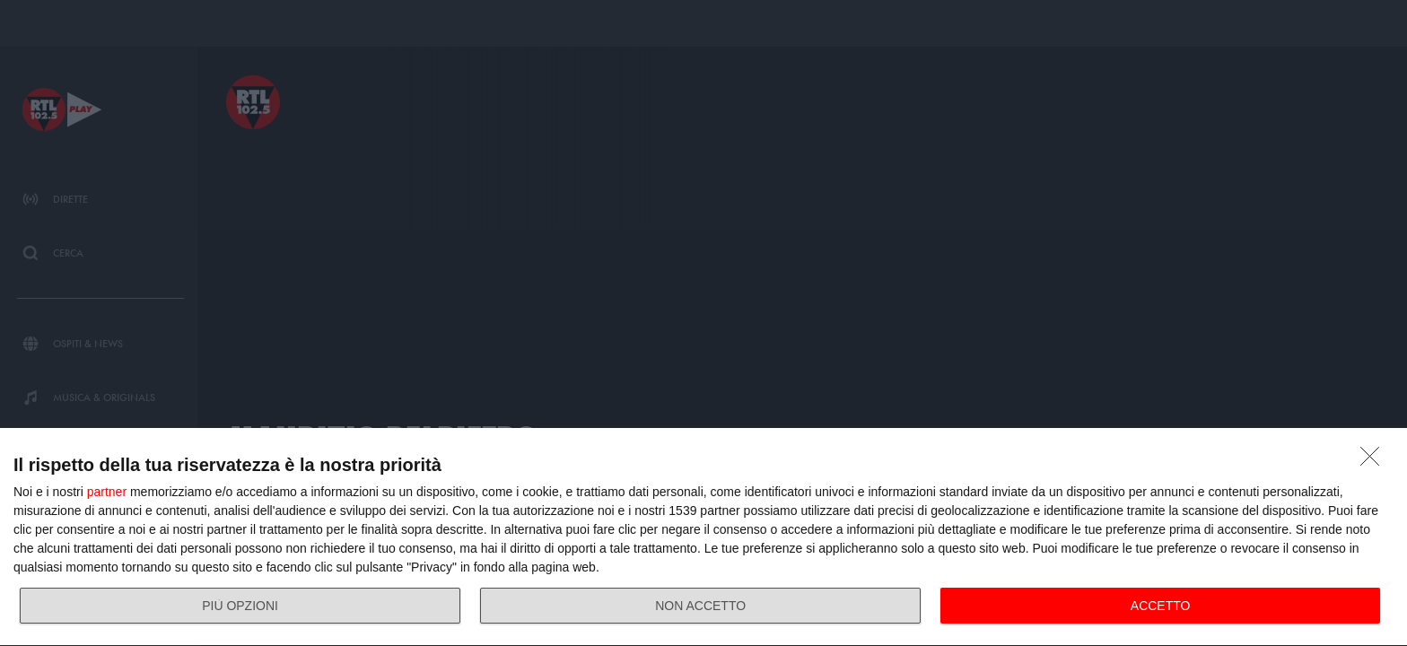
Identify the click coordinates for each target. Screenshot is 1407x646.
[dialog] (703, 537)
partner (107, 491)
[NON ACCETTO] (1374, 461)
